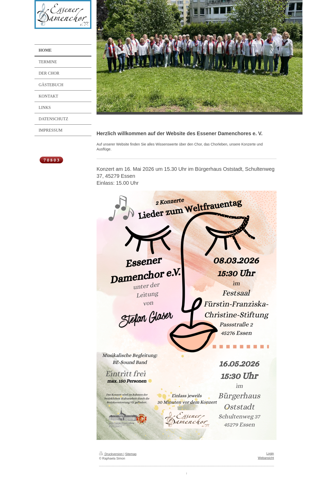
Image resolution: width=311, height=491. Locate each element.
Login (270, 453)
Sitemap (130, 454)
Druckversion (111, 454)
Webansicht (266, 458)
